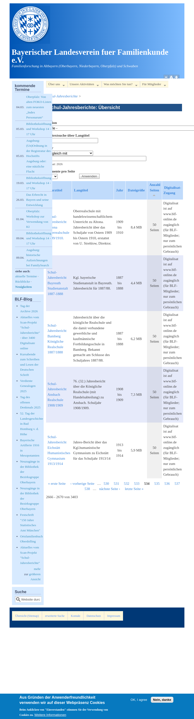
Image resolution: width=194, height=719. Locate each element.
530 (106, 483)
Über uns (55, 85)
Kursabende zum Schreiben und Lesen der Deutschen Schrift (30, 364)
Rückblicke (22, 281)
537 (177, 483)
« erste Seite (56, 483)
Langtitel (81, 190)
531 (116, 483)
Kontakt (75, 616)
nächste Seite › (109, 489)
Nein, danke (162, 701)
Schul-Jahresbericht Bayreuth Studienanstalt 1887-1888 (57, 283)
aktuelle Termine (26, 276)
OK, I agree (139, 701)
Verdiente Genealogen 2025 (27, 386)
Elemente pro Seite (60, 171)
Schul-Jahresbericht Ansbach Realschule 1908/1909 (56, 394)
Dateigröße (136, 190)
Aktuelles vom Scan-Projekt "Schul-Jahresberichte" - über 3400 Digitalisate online (30, 332)
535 (157, 483)
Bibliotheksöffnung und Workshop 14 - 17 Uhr (38, 129)
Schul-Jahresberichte (62, 96)
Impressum (113, 616)
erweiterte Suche (55, 616)
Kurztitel (55, 190)
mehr (37, 569)
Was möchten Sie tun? (119, 85)
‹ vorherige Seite (82, 483)
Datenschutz (94, 616)
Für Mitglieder (153, 85)
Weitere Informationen (50, 716)
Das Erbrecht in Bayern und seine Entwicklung (37, 200)
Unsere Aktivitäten (83, 85)
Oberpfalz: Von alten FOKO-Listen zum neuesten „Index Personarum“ (38, 107)
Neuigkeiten (23, 287)
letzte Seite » (134, 489)
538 (87, 489)
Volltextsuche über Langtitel (67, 135)
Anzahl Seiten (154, 190)
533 (137, 483)
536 (167, 483)
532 (126, 483)
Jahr (49, 148)
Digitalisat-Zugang (172, 190)
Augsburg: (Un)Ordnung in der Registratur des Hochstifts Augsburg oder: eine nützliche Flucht (38, 156)
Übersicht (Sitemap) (27, 616)
